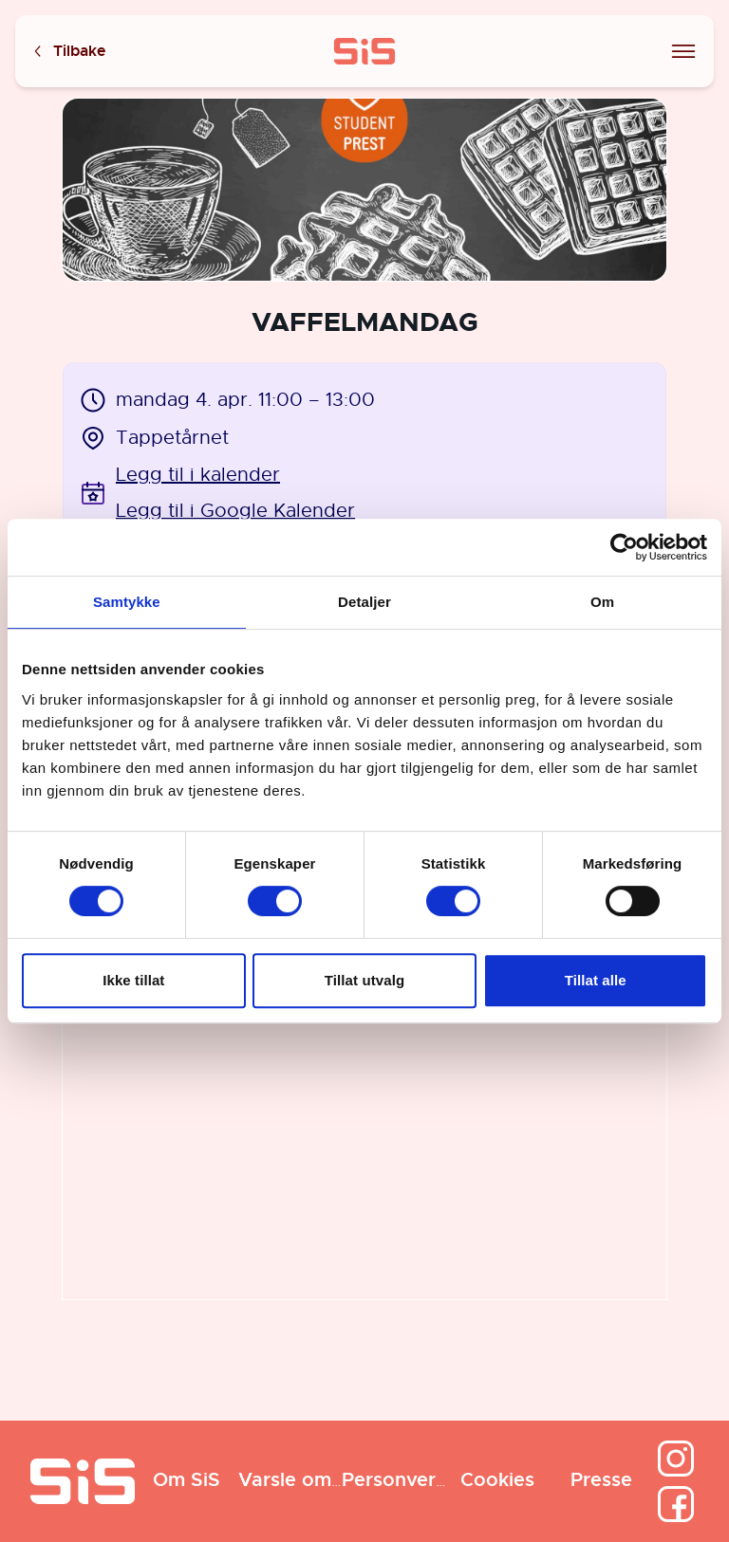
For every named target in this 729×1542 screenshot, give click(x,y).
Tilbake (68, 52)
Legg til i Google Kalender (235, 511)
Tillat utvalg (364, 980)
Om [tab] (602, 602)
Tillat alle (595, 980)
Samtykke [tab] (126, 602)
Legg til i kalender (198, 474)
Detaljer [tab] (364, 602)
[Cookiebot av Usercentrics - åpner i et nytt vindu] (624, 547)
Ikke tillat (133, 980)
